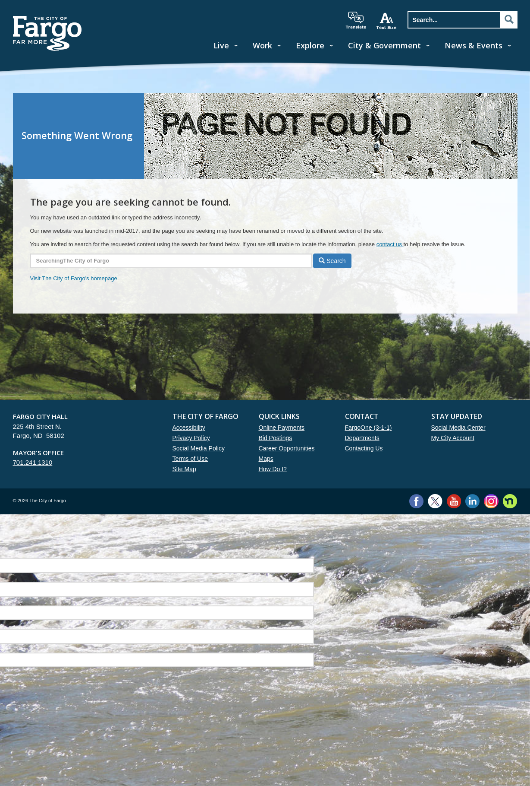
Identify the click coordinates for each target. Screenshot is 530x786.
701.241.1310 (33, 462)
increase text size (386, 20)
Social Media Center (458, 427)
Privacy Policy (191, 437)
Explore (310, 45)
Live (221, 45)
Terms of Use (190, 458)
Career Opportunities (287, 448)
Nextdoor (510, 501)
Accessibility (188, 427)
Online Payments (282, 427)
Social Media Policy (198, 448)
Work (262, 45)
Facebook (416, 501)
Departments (362, 437)
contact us (390, 244)
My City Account (452, 437)
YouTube (454, 501)
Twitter (435, 501)
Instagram (491, 501)
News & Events (473, 45)
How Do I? (273, 469)
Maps (266, 458)
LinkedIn (472, 501)
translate (355, 20)
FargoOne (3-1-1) (368, 427)
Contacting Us (364, 448)
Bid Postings (275, 437)
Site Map (184, 469)
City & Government (384, 45)
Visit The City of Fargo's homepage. (74, 278)
